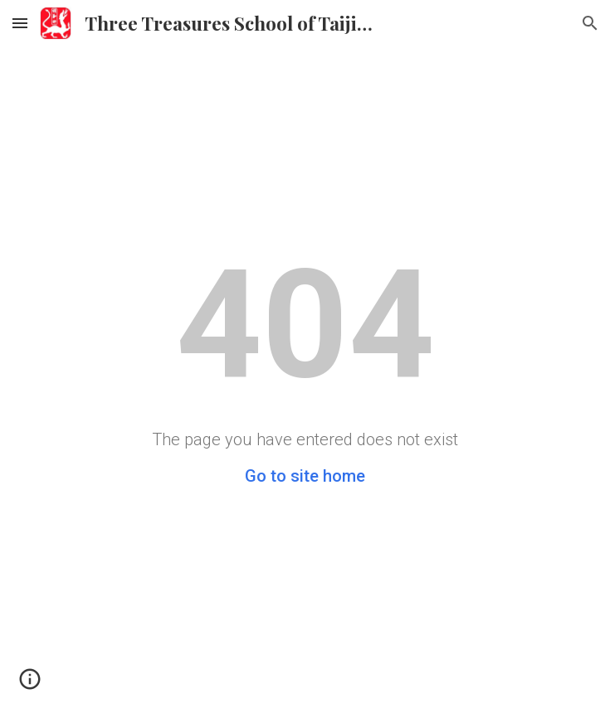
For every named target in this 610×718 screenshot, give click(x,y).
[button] (20, 23)
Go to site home (305, 476)
